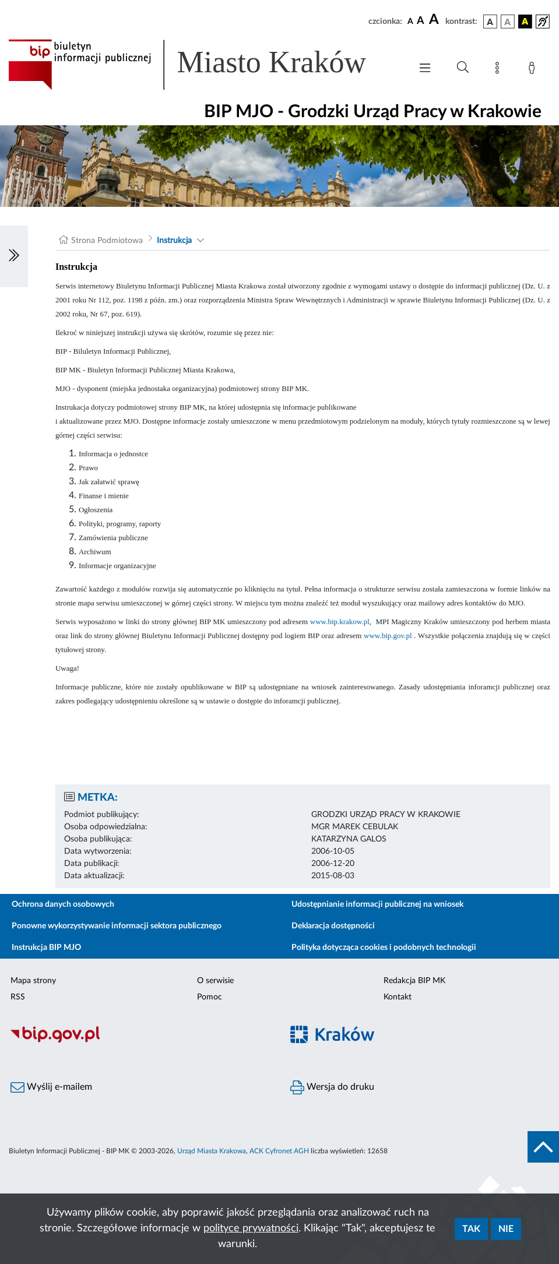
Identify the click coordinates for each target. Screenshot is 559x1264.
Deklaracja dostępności (333, 926)
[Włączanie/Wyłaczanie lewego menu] (14, 256)
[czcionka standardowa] (410, 21)
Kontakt (398, 997)
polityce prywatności (250, 1228)
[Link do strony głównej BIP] (204, 64)
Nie (506, 1229)
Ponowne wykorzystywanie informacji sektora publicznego (117, 926)
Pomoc (209, 997)
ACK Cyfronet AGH (279, 1150)
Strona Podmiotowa (107, 241)
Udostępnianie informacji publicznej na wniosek (377, 904)
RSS (17, 997)
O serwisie (215, 981)
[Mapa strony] (499, 70)
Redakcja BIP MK (414, 981)
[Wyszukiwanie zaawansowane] (463, 67)
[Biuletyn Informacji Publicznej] (140, 1041)
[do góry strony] (543, 1147)
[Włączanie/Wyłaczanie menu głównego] (425, 69)
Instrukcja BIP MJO (46, 947)
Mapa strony (33, 981)
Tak (471, 1229)
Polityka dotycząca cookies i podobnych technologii (383, 947)
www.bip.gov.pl (388, 635)
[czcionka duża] (435, 19)
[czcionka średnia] (421, 21)
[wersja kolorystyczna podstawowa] (490, 21)
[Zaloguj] (534, 70)
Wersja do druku (332, 1087)
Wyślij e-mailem (51, 1087)
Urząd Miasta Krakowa (211, 1150)
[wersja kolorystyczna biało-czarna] (507, 21)
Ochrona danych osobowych (63, 904)
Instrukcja (174, 241)
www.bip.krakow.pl (340, 621)
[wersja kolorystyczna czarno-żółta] (525, 21)
